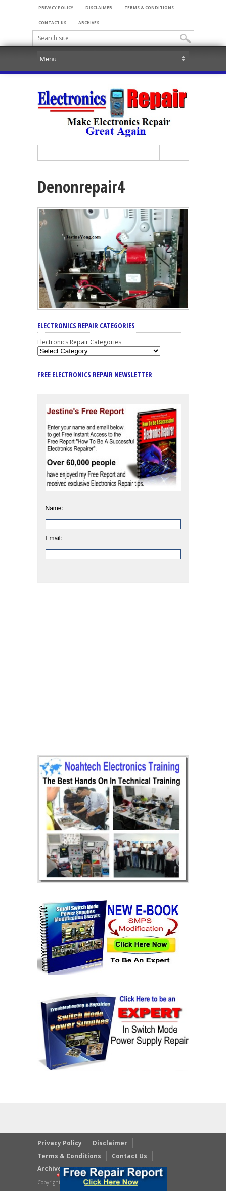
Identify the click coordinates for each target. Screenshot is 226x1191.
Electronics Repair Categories (79, 342)
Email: (54, 538)
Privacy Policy (55, 7)
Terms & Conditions (149, 7)
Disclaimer (98, 7)
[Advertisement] (113, 676)
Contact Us (52, 22)
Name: (54, 508)
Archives (88, 22)
